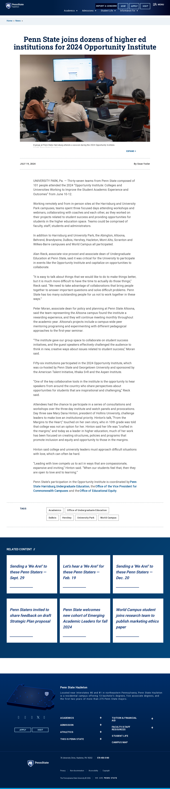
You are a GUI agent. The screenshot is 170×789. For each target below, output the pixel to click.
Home (9, 21)
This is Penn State (72, 739)
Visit (145, 6)
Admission (67, 725)
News (18, 21)
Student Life (107, 12)
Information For (127, 12)
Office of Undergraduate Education (87, 510)
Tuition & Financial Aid (124, 719)
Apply (134, 6)
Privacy (63, 771)
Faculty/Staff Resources (121, 728)
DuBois (52, 517)
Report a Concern (106, 6)
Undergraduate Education (72, 486)
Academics (69, 12)
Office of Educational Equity (98, 491)
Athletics (66, 732)
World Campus (108, 517)
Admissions (87, 12)
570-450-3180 (103, 758)
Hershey (67, 517)
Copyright (106, 771)
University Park (85, 517)
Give (122, 6)
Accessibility (93, 771)
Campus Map (120, 742)
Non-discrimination (77, 771)
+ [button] (101, 718)
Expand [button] (130, 151)
